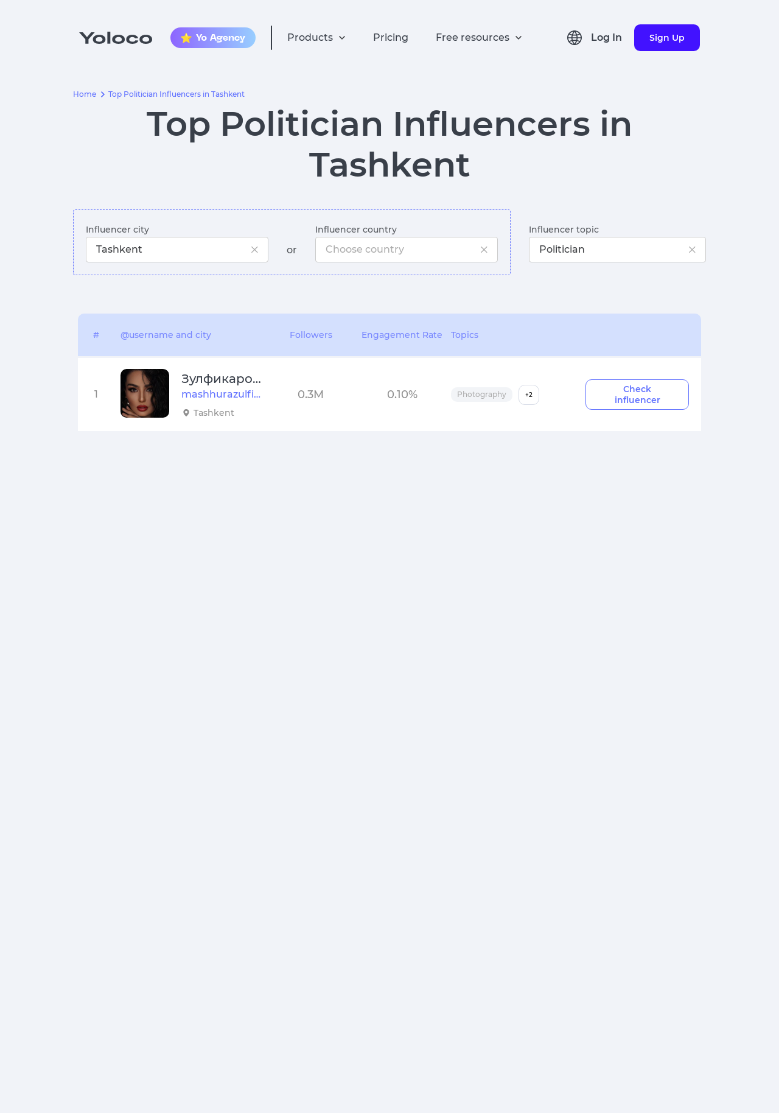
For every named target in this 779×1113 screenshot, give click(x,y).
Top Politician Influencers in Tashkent (176, 94)
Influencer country (356, 229)
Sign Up (667, 37)
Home (84, 94)
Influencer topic (564, 229)
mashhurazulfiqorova (221, 394)
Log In (606, 37)
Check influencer (637, 395)
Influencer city (117, 229)
